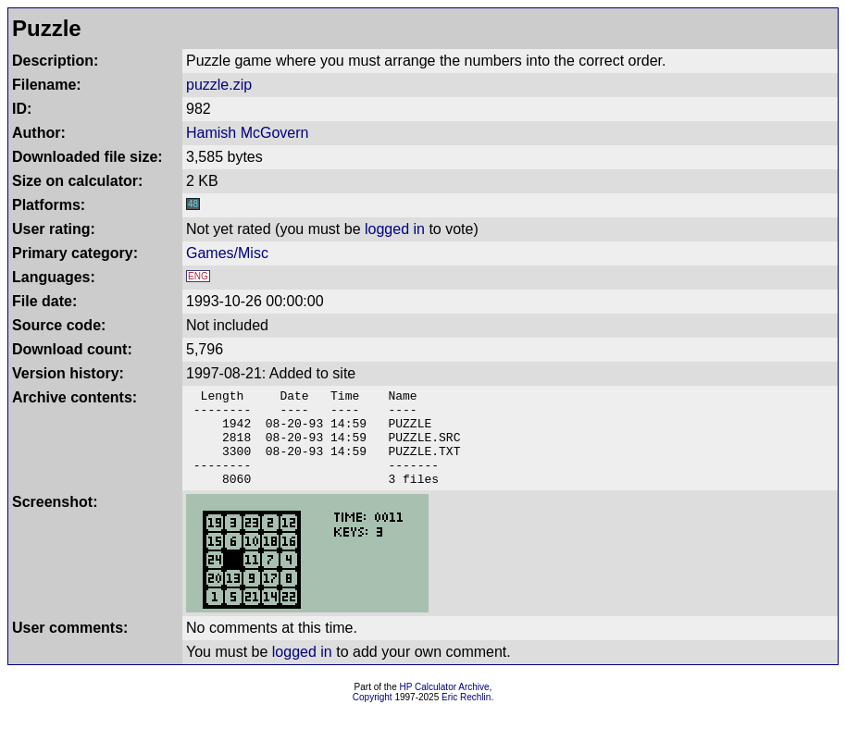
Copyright (372, 716)
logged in (395, 229)
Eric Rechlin (466, 716)
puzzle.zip (219, 85)
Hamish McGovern (247, 133)
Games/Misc (227, 253)
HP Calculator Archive (445, 706)
